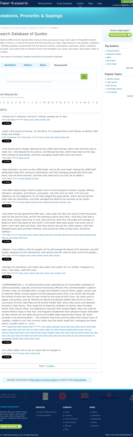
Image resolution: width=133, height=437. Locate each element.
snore (59, 335)
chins (23, 329)
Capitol (19, 329)
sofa (73, 335)
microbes (86, 332)
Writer (31, 326)
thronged (32, 338)
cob (32, 329)
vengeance (57, 255)
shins (31, 335)
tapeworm (82, 335)
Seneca (9, 353)
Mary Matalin (11, 119)
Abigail (21, 158)
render (51, 255)
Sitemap (68, 426)
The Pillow (15, 338)
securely (17, 335)
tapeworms (88, 335)
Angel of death (65, 326)
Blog (90, 3)
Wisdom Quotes (113, 79)
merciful (45, 255)
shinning (26, 335)
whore (69, 202)
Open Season (88, 234)
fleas (89, 329)
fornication (34, 202)
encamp (81, 329)
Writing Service (45, 3)
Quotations (10, 65)
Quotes (80, 3)
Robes (4, 237)
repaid (37, 273)
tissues (38, 338)
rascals (13, 335)
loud (68, 234)
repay (42, 273)
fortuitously (5, 332)
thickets (26, 338)
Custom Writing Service (47, 412)
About (67, 412)
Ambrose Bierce (113, 51)
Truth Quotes (112, 82)
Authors (28, 65)
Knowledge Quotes (114, 89)
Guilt (23, 137)
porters (4, 335)
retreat (48, 119)
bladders (4, 329)
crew (51, 329)
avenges (37, 119)
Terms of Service (71, 419)
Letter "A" (44, 28)
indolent (57, 332)
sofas (76, 335)
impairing (38, 332)
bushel (14, 329)
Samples (95, 426)
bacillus (93, 326)
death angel (62, 329)
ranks (8, 335)
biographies (80, 380)
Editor (20, 326)
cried (46, 234)
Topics (43, 65)
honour (40, 202)
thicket (21, 338)
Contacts (68, 415)
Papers (94, 412)
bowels (9, 329)
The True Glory (54, 202)
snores (64, 335)
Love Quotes (112, 92)
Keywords (34, 28)
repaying (46, 273)
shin (22, 335)
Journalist (25, 326)
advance (26, 119)
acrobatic (48, 326)
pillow (96, 332)
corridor (36, 329)
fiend (52, 137)
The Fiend (62, 137)
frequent (11, 332)
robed (94, 234)
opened (81, 234)
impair (27, 332)
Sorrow (28, 137)
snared (55, 335)
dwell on (51, 234)
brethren (41, 234)
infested (67, 332)
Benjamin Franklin (114, 54)
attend (72, 326)
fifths (59, 234)
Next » (52, 366)
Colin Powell (112, 64)
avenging (43, 119)
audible (77, 326)
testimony (16, 237)
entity (86, 329)
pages (91, 332)
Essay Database (64, 3)
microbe (80, 332)
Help (100, 3)
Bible (109, 57)
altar (20, 234)
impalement (50, 332)
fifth (55, 234)
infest (62, 332)
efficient (75, 329)
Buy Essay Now (121, 35)
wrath (63, 273)
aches (43, 326)
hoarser (22, 332)
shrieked (45, 335)
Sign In (126, 1)
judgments (46, 202)
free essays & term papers (43, 380)
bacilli (88, 326)
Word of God (23, 237)
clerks (28, 329)
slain (10, 237)
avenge (32, 119)
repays (52, 273)
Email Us (125, 5)
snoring (68, 335)
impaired (32, 332)
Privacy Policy (70, 422)
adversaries (22, 255)
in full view (73, 332)
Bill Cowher (111, 61)
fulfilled (64, 234)
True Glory (63, 202)
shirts (35, 335)
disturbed (70, 329)
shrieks (50, 335)
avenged (21, 202)
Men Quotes (112, 86)
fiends (56, 137)
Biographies (96, 419)
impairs (44, 332)
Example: (29, 82)
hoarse (17, 332)
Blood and (28, 178)
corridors (41, 329)
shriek (40, 335)
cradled (47, 329)
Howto (94, 422)
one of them (74, 234)
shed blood (35, 178)
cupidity (56, 329)
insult (38, 353)
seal (7, 237)
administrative (56, 326)
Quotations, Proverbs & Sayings (14, 28)
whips (67, 137)
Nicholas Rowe (11, 137)
